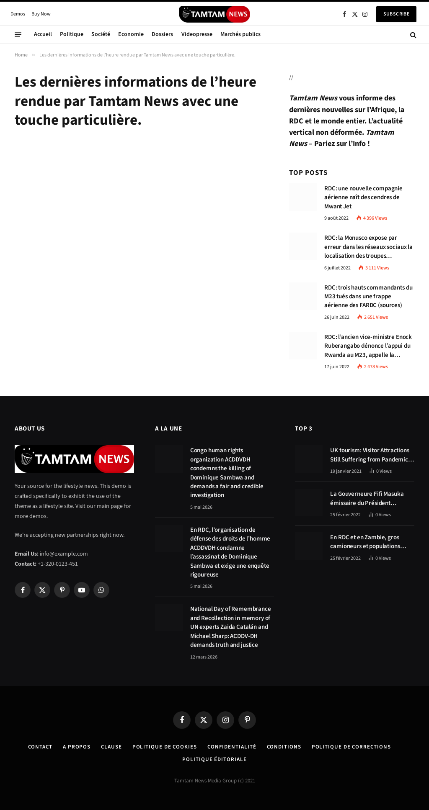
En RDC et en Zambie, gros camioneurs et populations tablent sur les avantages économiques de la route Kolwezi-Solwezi (365, 542)
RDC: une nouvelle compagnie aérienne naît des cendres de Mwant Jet (363, 197)
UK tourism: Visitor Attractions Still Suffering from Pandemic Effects (369, 455)
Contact (40, 747)
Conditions (284, 747)
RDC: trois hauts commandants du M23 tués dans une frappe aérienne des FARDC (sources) (368, 296)
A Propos (76, 747)
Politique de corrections (351, 747)
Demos (17, 14)
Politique (71, 34)
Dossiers (162, 34)
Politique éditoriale (214, 759)
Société (100, 34)
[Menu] (18, 34)
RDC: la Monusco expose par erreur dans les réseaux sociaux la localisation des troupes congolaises (368, 246)
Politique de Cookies (164, 747)
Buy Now (41, 14)
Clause (111, 747)
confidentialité (231, 747)
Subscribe (396, 14)
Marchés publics (240, 34)
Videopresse (196, 34)
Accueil (43, 34)
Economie (131, 34)
